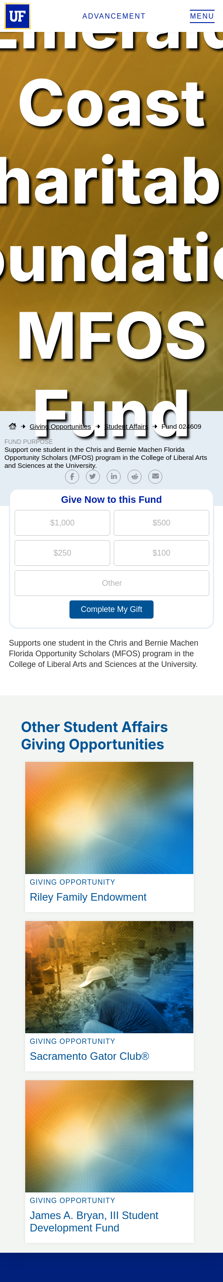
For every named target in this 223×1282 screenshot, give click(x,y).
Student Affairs (126, 426)
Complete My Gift (111, 609)
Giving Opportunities (60, 426)
